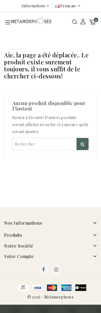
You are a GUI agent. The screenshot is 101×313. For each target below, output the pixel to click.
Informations (33, 5)
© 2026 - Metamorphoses (50, 297)
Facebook (44, 270)
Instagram (57, 270)
